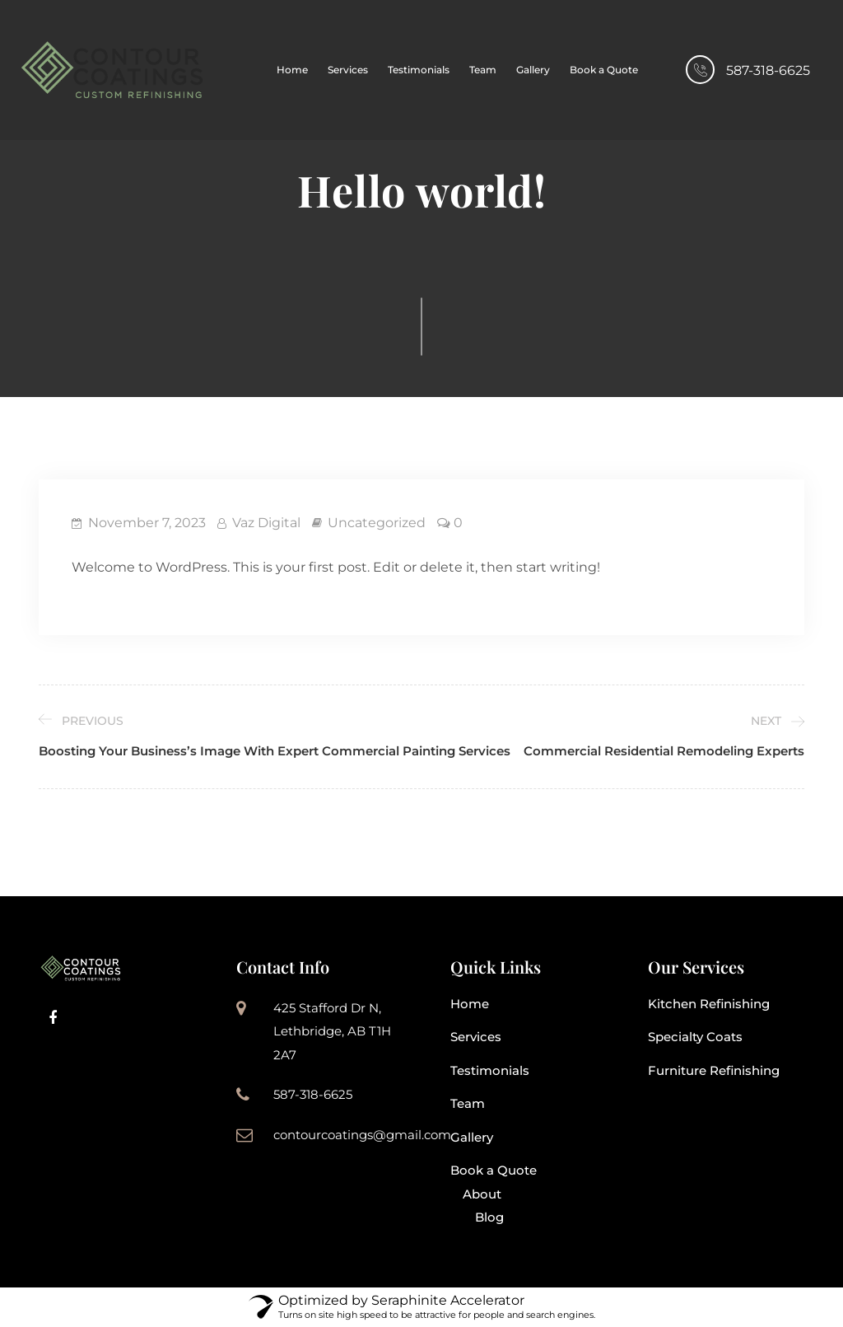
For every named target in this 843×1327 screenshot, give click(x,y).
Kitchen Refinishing (709, 1004)
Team (482, 69)
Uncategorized (377, 522)
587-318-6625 (768, 70)
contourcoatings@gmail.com (362, 1134)
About (482, 1194)
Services (348, 69)
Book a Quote (604, 69)
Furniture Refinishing (714, 1070)
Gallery (533, 69)
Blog (489, 1217)
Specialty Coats (695, 1036)
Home (292, 69)
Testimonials (418, 69)
